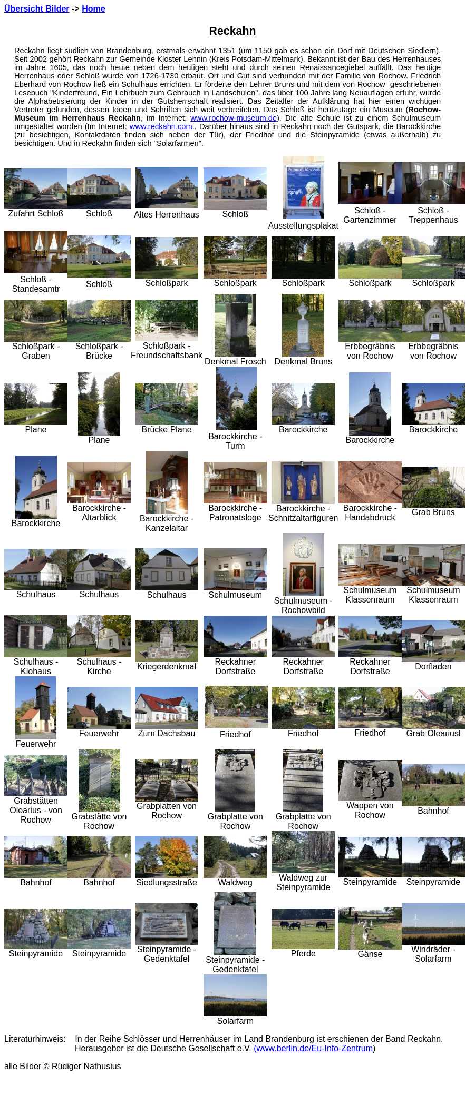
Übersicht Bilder (37, 8)
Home (93, 8)
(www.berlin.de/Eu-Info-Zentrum (313, 1048)
